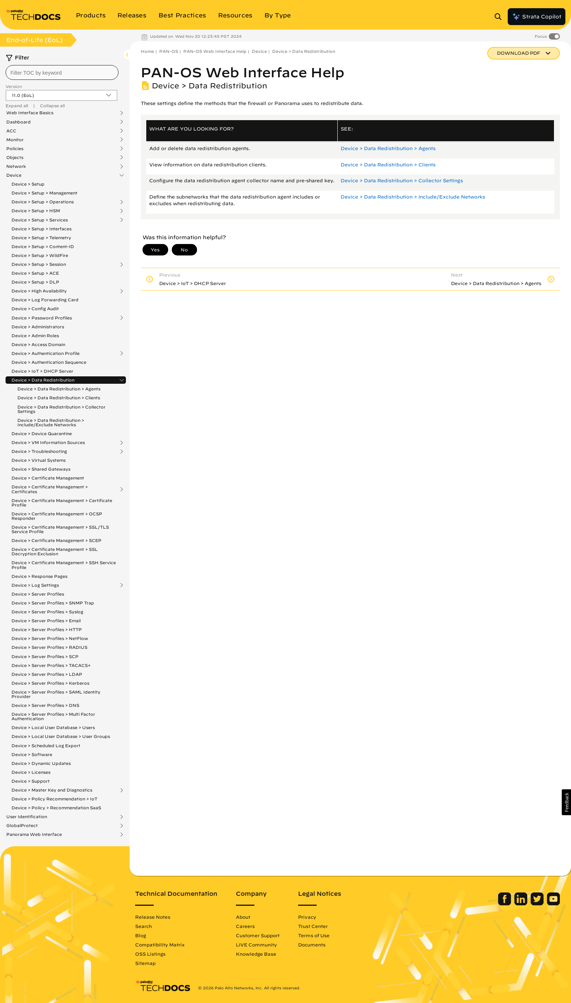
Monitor (15, 140)
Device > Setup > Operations (42, 202)
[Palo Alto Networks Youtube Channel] (553, 904)
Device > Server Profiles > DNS (45, 705)
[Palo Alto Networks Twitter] (538, 904)
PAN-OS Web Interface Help (215, 51)
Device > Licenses (30, 772)
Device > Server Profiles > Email (46, 620)
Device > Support (30, 781)
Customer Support (258, 935)
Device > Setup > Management (44, 192)
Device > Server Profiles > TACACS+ (51, 665)
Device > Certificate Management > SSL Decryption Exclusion (54, 551)
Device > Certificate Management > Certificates (49, 489)
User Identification (26, 816)
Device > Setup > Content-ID (42, 246)
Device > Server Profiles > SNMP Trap (52, 602)
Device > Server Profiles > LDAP (46, 674)
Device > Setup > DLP (35, 281)
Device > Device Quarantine (41, 433)
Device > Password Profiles (41, 318)
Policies (14, 148)
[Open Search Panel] (500, 16)
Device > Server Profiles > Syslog (47, 611)
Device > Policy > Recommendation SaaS (56, 807)
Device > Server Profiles (37, 594)
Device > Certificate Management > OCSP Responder (56, 516)
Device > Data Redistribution (42, 380)
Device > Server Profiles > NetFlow (49, 638)
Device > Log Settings (35, 585)
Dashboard (18, 122)
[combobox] (62, 72)
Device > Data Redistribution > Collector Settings (61, 409)
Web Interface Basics (29, 113)
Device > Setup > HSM (35, 211)
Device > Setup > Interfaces (41, 228)
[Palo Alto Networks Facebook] (505, 904)
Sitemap (145, 963)
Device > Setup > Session (38, 264)
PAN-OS (168, 51)
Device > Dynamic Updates (41, 763)
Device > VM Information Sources (48, 442)
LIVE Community (256, 944)
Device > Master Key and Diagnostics (51, 790)
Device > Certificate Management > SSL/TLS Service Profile (60, 529)
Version (14, 86)
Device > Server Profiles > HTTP (46, 629)
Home (147, 51)
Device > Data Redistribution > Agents (58, 388)
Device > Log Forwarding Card (45, 299)
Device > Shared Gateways (40, 469)
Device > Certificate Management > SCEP (56, 540)
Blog (140, 935)
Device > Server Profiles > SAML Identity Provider (55, 694)
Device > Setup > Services (39, 220)
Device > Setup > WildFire (39, 255)
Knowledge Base (256, 953)
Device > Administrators (37, 326)
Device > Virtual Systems (38, 460)
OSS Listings (150, 953)
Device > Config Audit (35, 308)
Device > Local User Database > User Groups (60, 736)
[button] (566, 802)
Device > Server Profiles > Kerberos (50, 683)
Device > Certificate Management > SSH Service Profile (63, 564)
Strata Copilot (536, 16)
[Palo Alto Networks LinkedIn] (521, 904)
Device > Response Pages (39, 576)
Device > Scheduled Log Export (45, 745)
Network (16, 166)
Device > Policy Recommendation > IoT (54, 798)
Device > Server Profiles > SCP (45, 656)
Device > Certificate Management (47, 477)
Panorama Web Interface (34, 834)
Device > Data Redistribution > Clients (58, 397)
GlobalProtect (22, 825)
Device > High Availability (39, 291)
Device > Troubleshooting (39, 451)
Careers (245, 926)
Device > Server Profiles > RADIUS (49, 647)
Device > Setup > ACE (35, 273)
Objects (14, 157)
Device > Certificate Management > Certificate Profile (61, 502)
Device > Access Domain (38, 344)
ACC (11, 131)
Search (143, 926)
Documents (311, 944)
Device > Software (31, 754)
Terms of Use (314, 935)
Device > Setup (27, 184)
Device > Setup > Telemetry (41, 237)
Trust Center (313, 926)
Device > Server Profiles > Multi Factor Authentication (53, 716)
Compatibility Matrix (159, 944)
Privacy (307, 916)
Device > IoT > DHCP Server (42, 371)
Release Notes (152, 916)
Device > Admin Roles (35, 335)
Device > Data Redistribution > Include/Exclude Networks (50, 422)
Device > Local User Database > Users (53, 727)
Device (13, 175)
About (243, 916)
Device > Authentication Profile (45, 353)
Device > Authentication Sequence (48, 362)
